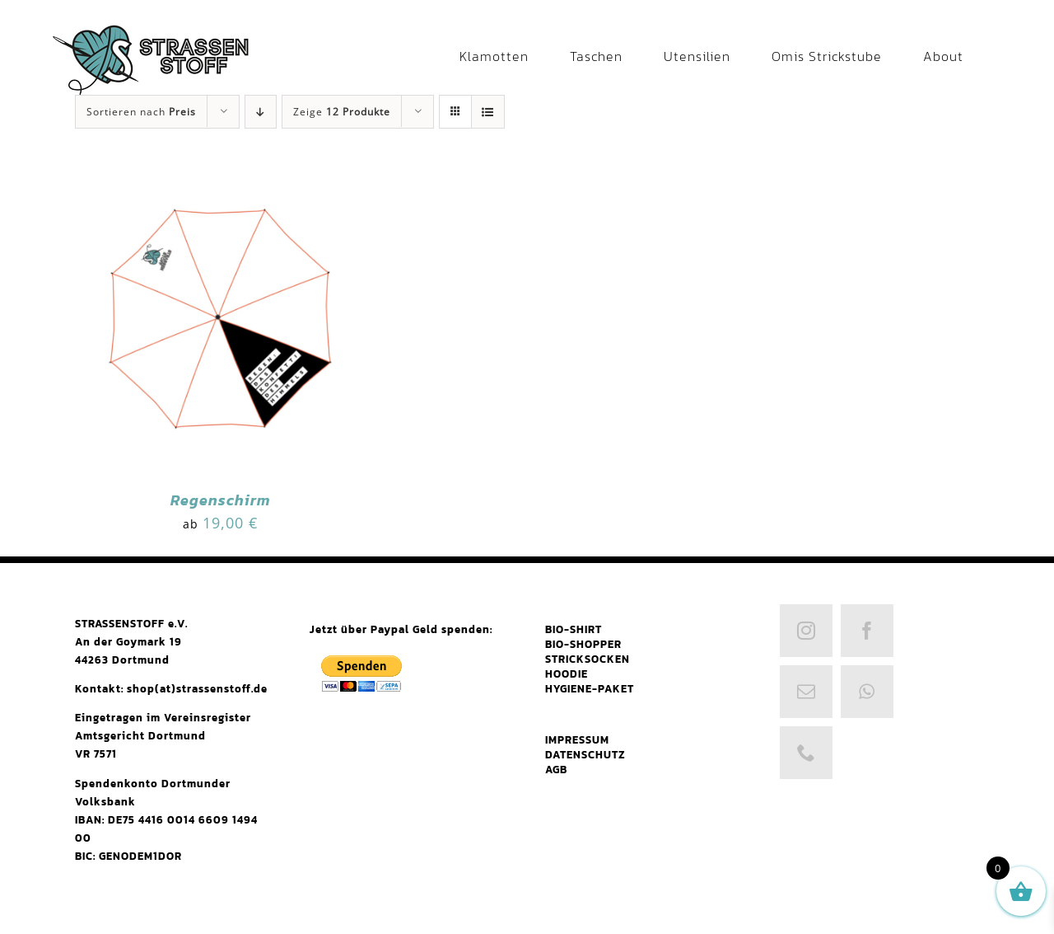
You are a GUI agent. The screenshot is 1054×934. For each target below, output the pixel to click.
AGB (556, 769)
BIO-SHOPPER (583, 644)
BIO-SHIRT (573, 629)
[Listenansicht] (488, 112)
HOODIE (566, 674)
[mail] (806, 691)
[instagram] (806, 630)
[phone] (806, 752)
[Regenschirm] (220, 173)
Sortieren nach (141, 112)
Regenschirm (220, 500)
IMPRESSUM (577, 740)
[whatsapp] (867, 691)
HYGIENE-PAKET (589, 689)
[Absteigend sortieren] (261, 112)
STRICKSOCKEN (587, 659)
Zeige (341, 112)
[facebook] (867, 630)
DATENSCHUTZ (585, 755)
